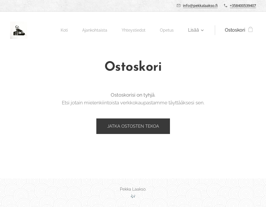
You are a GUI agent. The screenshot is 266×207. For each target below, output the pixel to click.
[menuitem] (59, 30)
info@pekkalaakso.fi (200, 5)
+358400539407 (243, 5)
